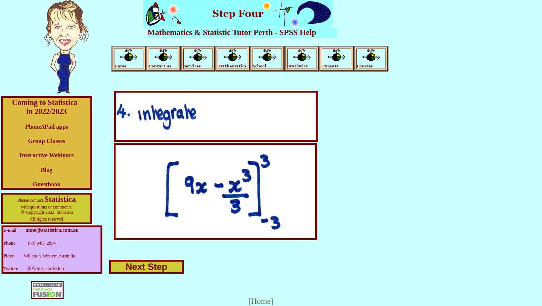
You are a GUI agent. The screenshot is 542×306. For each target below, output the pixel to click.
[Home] (260, 301)
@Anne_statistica (45, 268)
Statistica (60, 199)
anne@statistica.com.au (52, 230)
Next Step (146, 267)
